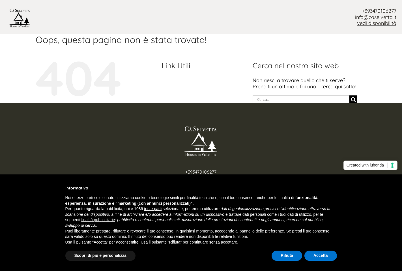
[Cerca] (353, 99)
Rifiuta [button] (287, 255)
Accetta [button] (320, 255)
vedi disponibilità (376, 23)
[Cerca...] (301, 99)
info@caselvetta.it (375, 17)
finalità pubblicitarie (98, 219)
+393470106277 (379, 11)
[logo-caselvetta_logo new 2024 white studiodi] (201, 128)
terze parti (153, 208)
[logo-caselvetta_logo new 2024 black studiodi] (19, 11)
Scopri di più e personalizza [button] (100, 255)
